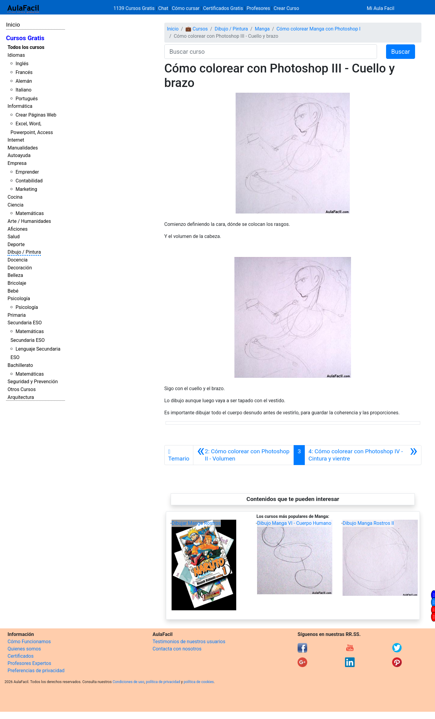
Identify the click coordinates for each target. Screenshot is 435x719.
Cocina (15, 197)
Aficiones (17, 229)
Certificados (21, 656)
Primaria (17, 315)
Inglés (21, 63)
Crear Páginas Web (35, 115)
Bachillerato (20, 365)
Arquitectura (21, 397)
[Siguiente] (362, 455)
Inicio (13, 24)
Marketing (26, 189)
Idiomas (16, 55)
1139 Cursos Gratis (135, 8)
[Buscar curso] (270, 51)
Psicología (19, 298)
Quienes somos (24, 649)
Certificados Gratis (223, 8)
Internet (16, 140)
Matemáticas (29, 213)
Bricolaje (17, 283)
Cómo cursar (186, 8)
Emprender (27, 172)
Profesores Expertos (29, 663)
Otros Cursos (22, 389)
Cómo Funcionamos (29, 641)
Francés (23, 72)
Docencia (17, 260)
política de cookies (199, 682)
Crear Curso (286, 8)
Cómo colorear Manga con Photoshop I (318, 29)
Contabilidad (29, 181)
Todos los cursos (26, 47)
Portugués (26, 98)
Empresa (17, 163)
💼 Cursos (196, 29)
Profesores (258, 8)
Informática (20, 106)
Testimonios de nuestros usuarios (189, 641)
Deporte (16, 244)
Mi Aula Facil (380, 8)
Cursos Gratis (25, 38)
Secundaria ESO (25, 323)
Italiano (23, 90)
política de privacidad (163, 682)
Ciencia (16, 205)
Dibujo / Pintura (24, 252)
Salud (14, 236)
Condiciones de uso (128, 682)
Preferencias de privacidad (36, 670)
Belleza (15, 275)
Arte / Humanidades (29, 221)
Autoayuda (19, 155)
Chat (163, 8)
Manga (262, 29)
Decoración (20, 268)
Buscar (400, 51)
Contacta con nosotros (177, 649)
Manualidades (23, 148)
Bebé (13, 291)
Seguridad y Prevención (33, 381)
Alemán (23, 81)
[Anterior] (243, 455)
